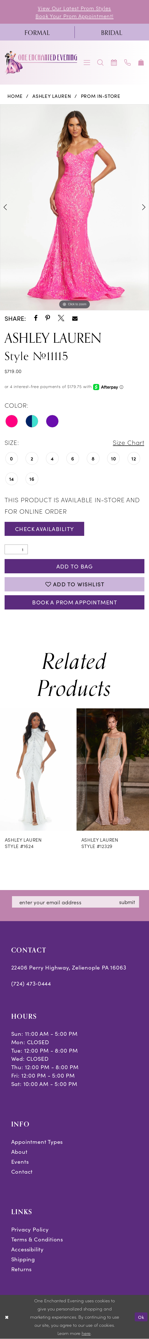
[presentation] (36, 769)
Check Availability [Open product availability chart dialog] (44, 529)
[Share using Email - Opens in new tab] (75, 318)
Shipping (23, 1259)
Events (20, 1161)
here (86, 1333)
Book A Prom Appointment (74, 602)
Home (15, 95)
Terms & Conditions (37, 1239)
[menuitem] (37, 32)
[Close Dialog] (7, 1317)
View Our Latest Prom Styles (74, 7)
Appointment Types (37, 1141)
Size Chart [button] (128, 442)
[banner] (41, 63)
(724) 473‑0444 (31, 983)
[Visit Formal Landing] (37, 32)
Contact (22, 1171)
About (19, 1151)
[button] (87, 62)
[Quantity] (16, 549)
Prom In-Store (100, 95)
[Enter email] (75, 902)
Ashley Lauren (51, 95)
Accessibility (27, 1249)
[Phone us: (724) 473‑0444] (127, 62)
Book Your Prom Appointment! (74, 15)
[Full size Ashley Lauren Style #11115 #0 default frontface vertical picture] (74, 207)
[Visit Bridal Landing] (111, 32)
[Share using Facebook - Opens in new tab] (36, 318)
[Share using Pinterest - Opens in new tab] (47, 318)
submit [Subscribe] (127, 901)
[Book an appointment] (114, 62)
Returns (21, 1269)
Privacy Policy (30, 1229)
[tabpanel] (74, 207)
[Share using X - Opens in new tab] (61, 318)
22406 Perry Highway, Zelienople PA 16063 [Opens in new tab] (68, 967)
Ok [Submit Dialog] (141, 1317)
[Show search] (100, 62)
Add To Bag (74, 566)
